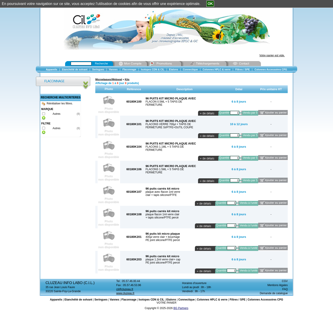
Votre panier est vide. (272, 55)
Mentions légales (277, 285)
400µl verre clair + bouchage (163, 237)
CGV (285, 281)
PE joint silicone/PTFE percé (163, 240)
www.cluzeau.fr (125, 293)
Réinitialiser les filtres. (57, 103)
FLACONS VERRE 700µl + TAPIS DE (168, 124)
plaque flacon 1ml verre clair (162, 214)
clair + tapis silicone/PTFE (161, 195)
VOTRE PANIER (166, 302)
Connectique (186, 299)
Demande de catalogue (274, 293)
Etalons (171, 299)
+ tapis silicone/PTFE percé (162, 217)
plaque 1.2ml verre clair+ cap (163, 259)
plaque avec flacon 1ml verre (163, 191)
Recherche (101, 63)
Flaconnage (129, 299)
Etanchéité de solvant (78, 299)
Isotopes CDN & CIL (151, 299)
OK (210, 4)
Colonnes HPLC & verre (212, 299)
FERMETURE (154, 104)
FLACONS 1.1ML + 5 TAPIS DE (165, 146)
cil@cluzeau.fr (124, 289)
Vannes (114, 299)
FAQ (285, 289)
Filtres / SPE (237, 299)
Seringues (100, 299)
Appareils (56, 299)
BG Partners (180, 308)
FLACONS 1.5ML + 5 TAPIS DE (165, 169)
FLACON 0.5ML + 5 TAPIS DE (164, 101)
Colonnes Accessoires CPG (265, 299)
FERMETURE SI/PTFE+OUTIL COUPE (169, 127)
